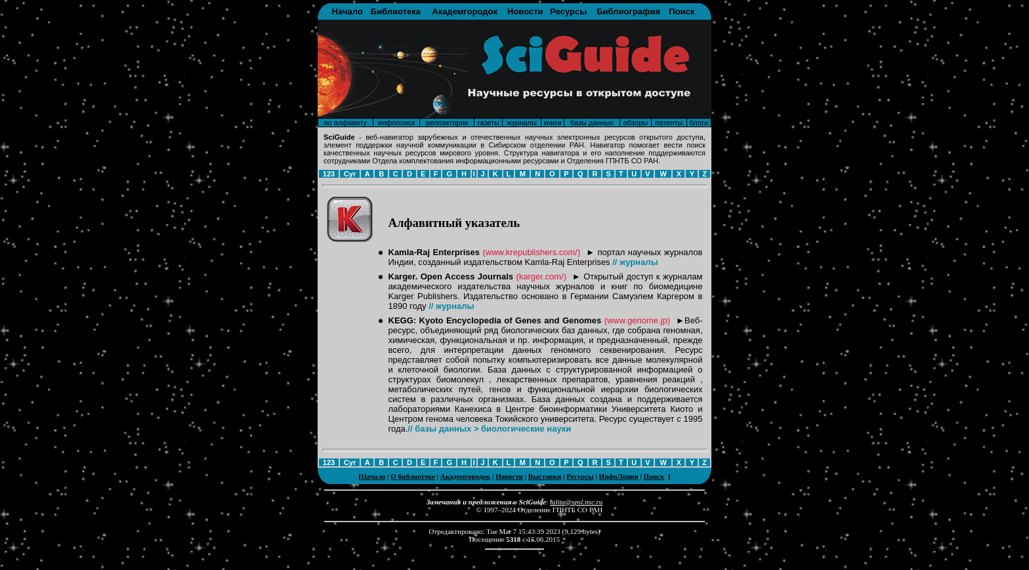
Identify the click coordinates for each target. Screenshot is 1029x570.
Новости (525, 11)
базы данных (592, 123)
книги (552, 123)
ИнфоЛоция (619, 476)
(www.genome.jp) (637, 320)
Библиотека (396, 11)
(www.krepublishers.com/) (531, 252)
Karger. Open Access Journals (451, 276)
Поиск (681, 11)
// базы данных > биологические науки (489, 429)
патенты (668, 123)
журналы (522, 123)
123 (329, 174)
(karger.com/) (541, 276)
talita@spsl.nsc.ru (576, 502)
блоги (699, 123)
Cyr (350, 174)
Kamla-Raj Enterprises (434, 252)
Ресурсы (568, 11)
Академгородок (464, 11)
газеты (488, 123)
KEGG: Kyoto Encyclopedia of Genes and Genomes (495, 320)
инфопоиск (396, 123)
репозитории (447, 123)
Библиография (628, 11)
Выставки (544, 476)
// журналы (635, 262)
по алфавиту (345, 123)
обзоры (635, 123)
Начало (347, 11)
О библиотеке (412, 476)
